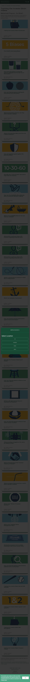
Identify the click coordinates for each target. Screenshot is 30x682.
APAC (15, 349)
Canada (15, 342)
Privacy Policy (4, 680)
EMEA (15, 345)
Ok (27, 678)
